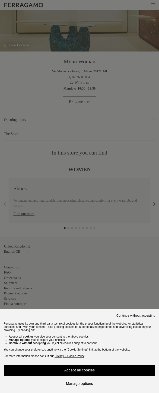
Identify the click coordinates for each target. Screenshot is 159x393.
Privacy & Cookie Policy (69, 356)
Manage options (79, 384)
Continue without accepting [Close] (135, 315)
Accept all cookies (79, 370)
